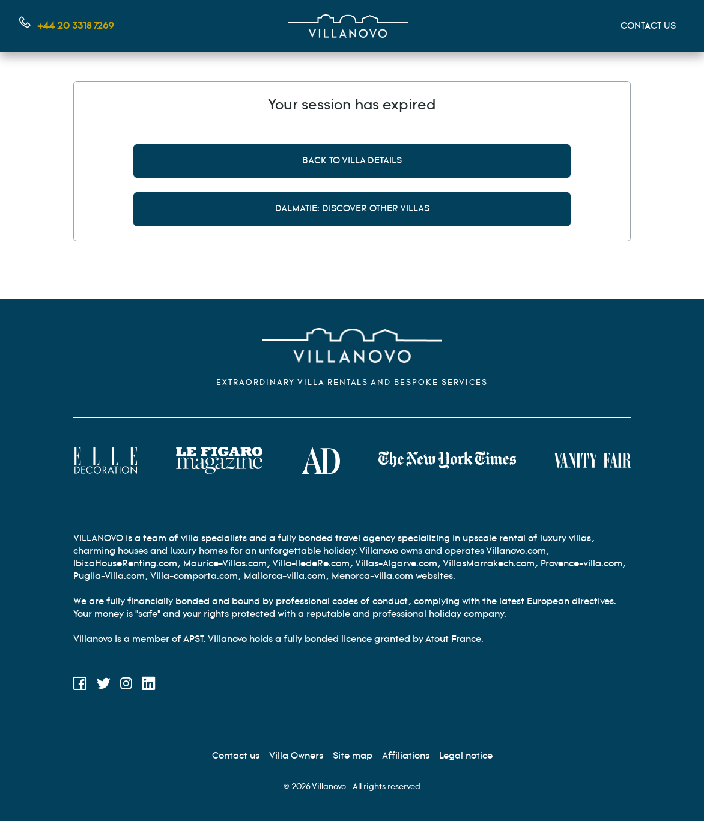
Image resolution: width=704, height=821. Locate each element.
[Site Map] (352, 756)
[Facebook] (80, 685)
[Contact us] (235, 756)
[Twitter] (104, 685)
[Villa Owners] (296, 756)
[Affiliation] (405, 756)
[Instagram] (126, 685)
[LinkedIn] (149, 685)
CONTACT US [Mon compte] (648, 26)
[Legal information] (466, 756)
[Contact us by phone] (66, 26)
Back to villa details (352, 160)
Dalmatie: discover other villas (352, 208)
